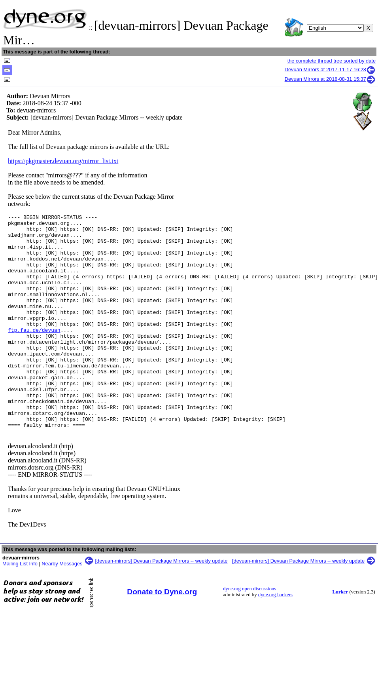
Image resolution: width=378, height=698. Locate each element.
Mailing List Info (20, 606)
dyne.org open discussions (249, 631)
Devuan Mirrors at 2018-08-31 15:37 (330, 79)
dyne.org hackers (275, 637)
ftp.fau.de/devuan (34, 353)
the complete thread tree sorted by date (331, 61)
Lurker (340, 634)
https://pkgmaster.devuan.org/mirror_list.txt (63, 161)
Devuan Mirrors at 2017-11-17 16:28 (330, 69)
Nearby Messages (62, 606)
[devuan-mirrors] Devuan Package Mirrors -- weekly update (161, 604)
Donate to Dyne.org (162, 634)
